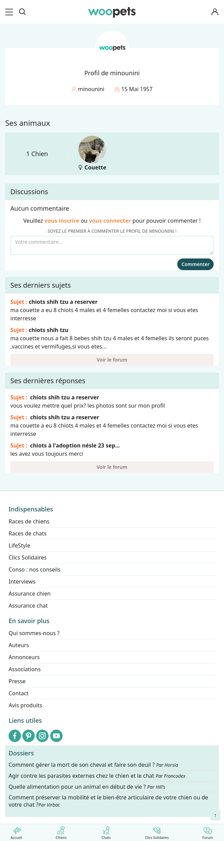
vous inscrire (61, 220)
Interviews (22, 581)
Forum (208, 831)
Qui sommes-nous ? (34, 633)
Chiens (61, 831)
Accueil (16, 831)
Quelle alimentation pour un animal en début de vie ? (87, 786)
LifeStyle (19, 545)
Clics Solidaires (157, 831)
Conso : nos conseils (35, 569)
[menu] (10, 12)
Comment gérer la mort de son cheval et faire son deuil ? (93, 764)
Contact (19, 693)
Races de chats (27, 533)
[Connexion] (215, 12)
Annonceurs (24, 657)
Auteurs (19, 645)
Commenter (195, 264)
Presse (17, 681)
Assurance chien (30, 593)
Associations (25, 669)
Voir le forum (112, 359)
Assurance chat (28, 605)
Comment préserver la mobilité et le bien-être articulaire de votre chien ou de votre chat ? (108, 801)
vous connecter (110, 220)
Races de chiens (29, 521)
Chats (106, 831)
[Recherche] (22, 12)
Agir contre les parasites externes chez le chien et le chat (97, 775)
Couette (92, 153)
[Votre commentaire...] (112, 245)
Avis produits (25, 705)
